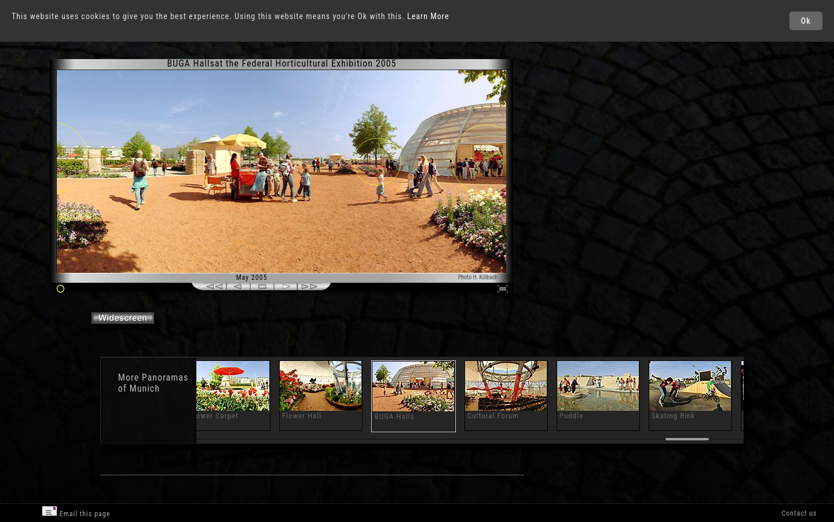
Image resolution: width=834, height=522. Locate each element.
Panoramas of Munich (153, 383)
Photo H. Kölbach (478, 277)
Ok (806, 20)
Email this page (76, 512)
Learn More (428, 16)
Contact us (799, 513)
